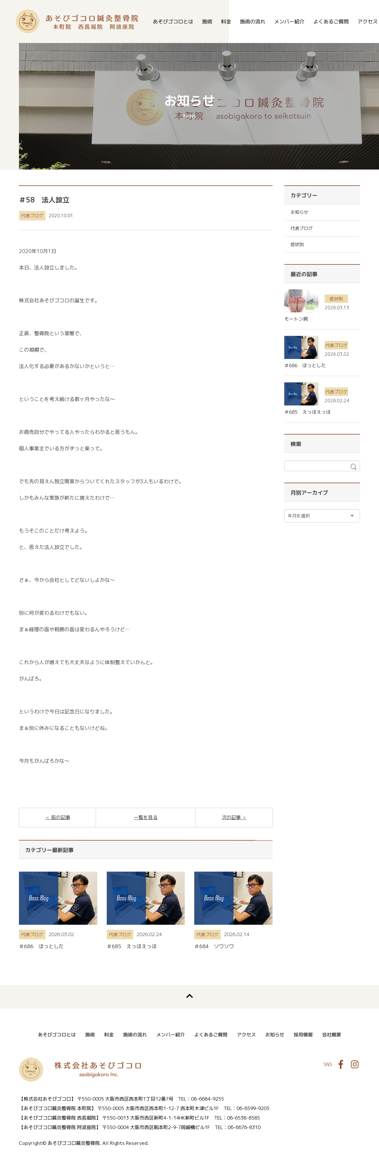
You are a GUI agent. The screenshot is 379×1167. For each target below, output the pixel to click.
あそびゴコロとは (173, 21)
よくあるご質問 (331, 21)
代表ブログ (32, 216)
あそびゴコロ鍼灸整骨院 (77, 21)
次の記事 (232, 817)
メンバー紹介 (289, 21)
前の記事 (60, 817)
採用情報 (303, 1034)
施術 (207, 21)
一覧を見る (146, 817)
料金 (226, 21)
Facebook (340, 1064)
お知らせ (299, 212)
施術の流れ (252, 21)
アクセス (246, 1034)
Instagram (354, 1064)
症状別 (297, 244)
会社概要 (331, 1034)
